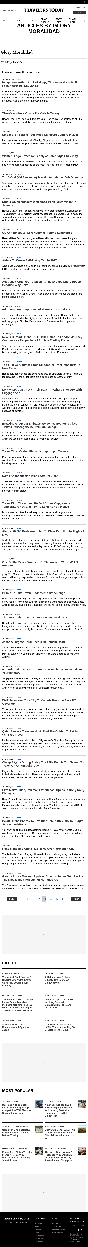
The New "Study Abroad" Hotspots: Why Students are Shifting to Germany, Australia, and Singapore (58, 1156)
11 (32, 899)
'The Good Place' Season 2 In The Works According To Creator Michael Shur (60, 1027)
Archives (38, 1223)
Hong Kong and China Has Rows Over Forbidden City (38, 848)
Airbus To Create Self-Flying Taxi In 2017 (29, 260)
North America (22, 1126)
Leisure (19, 362)
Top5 (37, 1232)
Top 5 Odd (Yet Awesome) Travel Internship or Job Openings (43, 177)
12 (39, 899)
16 (62, 899)
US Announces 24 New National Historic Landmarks (37, 232)
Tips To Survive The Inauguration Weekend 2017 (34, 617)
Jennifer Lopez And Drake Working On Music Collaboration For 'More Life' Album (59, 1003)
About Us (55, 1223)
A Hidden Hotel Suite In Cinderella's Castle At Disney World (57, 980)
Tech (16, 1101)
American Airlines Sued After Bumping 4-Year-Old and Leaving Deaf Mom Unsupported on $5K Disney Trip (59, 1110)
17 (68, 899)
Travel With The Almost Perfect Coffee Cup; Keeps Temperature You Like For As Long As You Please (36, 505)
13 (45, 899)
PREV (11, 899)
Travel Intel (39, 1241)
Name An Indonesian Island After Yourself (30, 475)
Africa (61, 1126)
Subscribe (79, 13)
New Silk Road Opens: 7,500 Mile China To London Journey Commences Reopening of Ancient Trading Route (42, 338)
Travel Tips (21, 448)
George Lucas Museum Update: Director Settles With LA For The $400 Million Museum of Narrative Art (42, 878)
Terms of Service (58, 1229)
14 (51, 899)
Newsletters (81, 7)
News (19, 79)
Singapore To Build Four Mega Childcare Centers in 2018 (40, 134)
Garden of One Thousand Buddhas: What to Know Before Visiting (16, 1133)
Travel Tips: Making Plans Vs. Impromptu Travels (35, 451)
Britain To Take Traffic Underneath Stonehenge (33, 593)
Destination (62, 1148)
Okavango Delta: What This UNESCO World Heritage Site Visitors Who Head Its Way (60, 1134)
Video (19, 559)
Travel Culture (21, 1148)
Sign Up (80, 1230)
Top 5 (19, 174)
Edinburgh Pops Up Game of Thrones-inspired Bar (36, 309)
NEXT (76, 899)
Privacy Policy (57, 1232)
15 (56, 899)
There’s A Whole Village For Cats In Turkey (30, 113)
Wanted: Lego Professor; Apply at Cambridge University (40, 156)
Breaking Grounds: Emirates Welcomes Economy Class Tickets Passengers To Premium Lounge (39, 425)
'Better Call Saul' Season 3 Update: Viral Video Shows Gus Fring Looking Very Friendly (16, 981)
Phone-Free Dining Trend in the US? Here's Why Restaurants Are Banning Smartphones (17, 1156)
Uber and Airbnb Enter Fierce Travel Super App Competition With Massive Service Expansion (16, 1109)
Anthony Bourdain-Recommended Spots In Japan (15, 1027)
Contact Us (56, 1226)
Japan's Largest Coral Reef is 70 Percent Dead (33, 642)
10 (27, 899)
